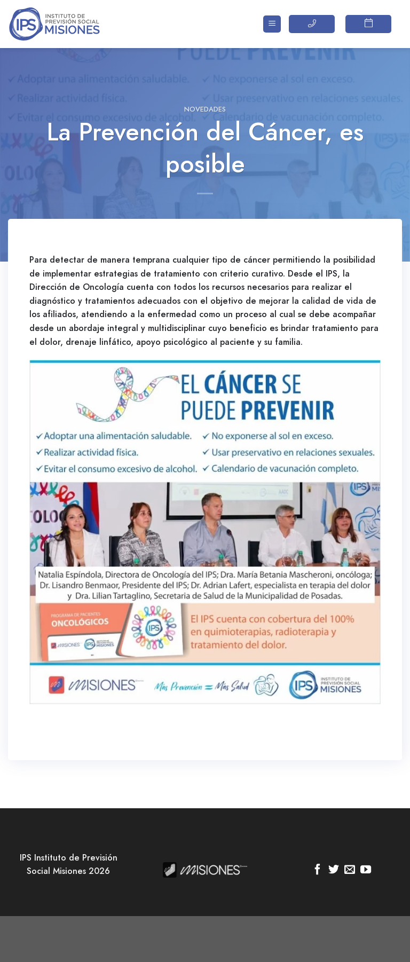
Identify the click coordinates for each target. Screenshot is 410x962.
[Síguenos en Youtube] (365, 870)
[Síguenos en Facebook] (317, 870)
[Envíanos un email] (349, 870)
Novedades (205, 109)
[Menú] (272, 24)
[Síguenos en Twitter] (333, 870)
